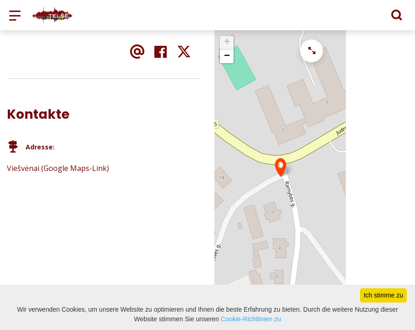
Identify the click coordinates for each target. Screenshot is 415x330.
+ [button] (227, 43)
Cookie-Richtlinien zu (251, 319)
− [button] (227, 56)
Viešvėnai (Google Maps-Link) (58, 168)
